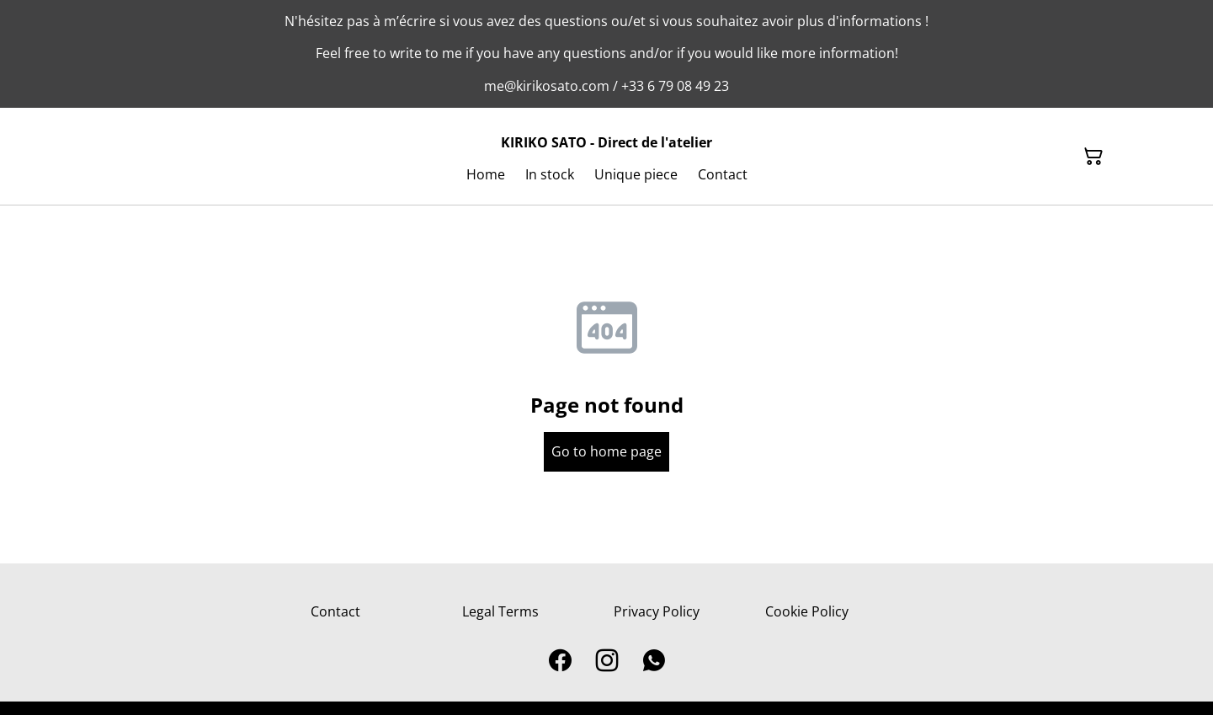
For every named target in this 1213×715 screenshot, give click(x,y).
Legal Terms (500, 611)
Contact (335, 611)
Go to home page (606, 451)
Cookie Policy (807, 611)
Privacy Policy (657, 611)
